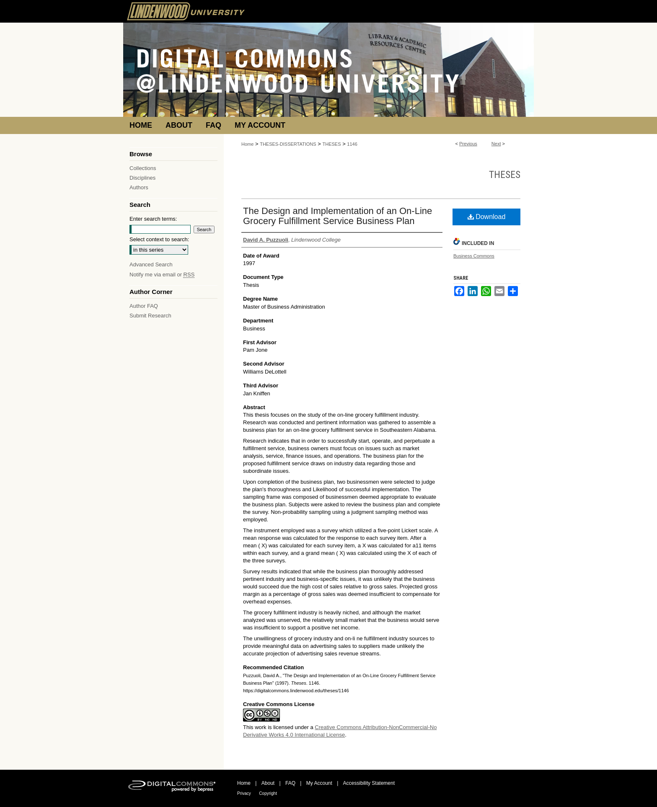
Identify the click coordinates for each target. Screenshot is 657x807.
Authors (138, 187)
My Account (319, 783)
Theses (504, 174)
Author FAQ (143, 306)
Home (247, 144)
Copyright (268, 793)
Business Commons (473, 255)
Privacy (244, 793)
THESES (332, 144)
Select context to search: (159, 239)
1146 (352, 144)
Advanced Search (151, 264)
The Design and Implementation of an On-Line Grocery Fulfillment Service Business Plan (337, 216)
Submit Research (150, 315)
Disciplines (142, 178)
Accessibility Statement (369, 783)
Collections (142, 168)
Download (487, 216)
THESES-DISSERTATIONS (288, 144)
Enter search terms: (153, 219)
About (267, 783)
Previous (468, 143)
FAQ (290, 783)
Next (496, 143)
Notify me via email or (161, 274)
